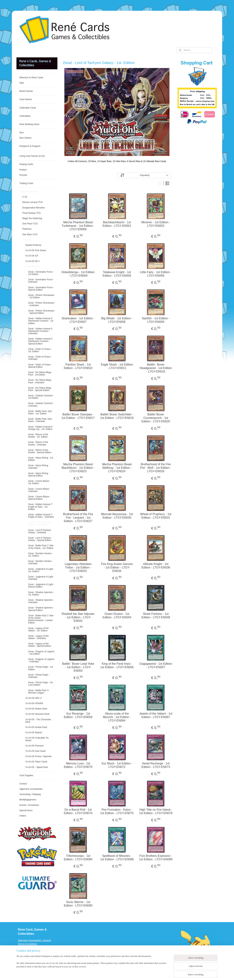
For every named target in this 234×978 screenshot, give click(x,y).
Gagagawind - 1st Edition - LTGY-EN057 (155, 665)
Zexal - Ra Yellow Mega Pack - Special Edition (39, 389)
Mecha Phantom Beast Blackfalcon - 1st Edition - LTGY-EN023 (78, 468)
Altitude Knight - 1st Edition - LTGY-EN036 (155, 565)
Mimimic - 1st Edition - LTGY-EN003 (155, 224)
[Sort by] (144, 175)
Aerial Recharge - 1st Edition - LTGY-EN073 (155, 765)
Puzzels (23, 175)
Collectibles (25, 116)
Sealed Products (33, 245)
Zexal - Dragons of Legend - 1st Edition (41, 652)
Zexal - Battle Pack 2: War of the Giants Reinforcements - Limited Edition (41, 619)
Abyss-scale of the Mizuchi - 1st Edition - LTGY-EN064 (117, 717)
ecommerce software (134, 971)
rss (122, 971)
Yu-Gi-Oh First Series (35, 250)
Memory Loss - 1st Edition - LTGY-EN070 (78, 765)
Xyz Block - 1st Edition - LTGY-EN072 (116, 765)
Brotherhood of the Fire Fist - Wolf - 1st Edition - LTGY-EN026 (155, 468)
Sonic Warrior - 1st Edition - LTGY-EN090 (78, 903)
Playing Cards (26, 164)
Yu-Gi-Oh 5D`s (32, 261)
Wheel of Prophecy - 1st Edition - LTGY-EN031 (155, 516)
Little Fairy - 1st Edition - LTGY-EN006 (156, 274)
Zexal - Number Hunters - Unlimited (40, 562)
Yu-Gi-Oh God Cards (35, 751)
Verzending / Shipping (30, 794)
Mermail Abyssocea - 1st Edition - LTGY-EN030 (117, 516)
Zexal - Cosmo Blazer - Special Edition (39, 497)
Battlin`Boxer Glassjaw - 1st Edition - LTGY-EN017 (78, 416)
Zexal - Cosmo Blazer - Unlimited (39, 490)
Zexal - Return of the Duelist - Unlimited (38, 443)
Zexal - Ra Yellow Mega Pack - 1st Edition (39, 373)
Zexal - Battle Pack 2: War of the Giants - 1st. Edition (41, 546)
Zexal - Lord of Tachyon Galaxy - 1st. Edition (39, 523)
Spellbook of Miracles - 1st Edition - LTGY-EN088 (117, 857)
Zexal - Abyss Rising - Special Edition (38, 474)
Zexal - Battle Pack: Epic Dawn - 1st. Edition (40, 412)
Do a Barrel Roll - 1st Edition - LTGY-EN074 (78, 811)
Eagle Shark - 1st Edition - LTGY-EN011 (117, 366)
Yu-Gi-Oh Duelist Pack (36, 727)
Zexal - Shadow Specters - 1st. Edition (41, 593)
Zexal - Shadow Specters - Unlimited (41, 601)
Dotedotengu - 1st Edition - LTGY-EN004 (78, 274)
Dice (21, 132)
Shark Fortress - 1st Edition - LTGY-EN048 (155, 615)
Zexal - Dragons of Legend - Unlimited (41, 660)
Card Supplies (26, 775)
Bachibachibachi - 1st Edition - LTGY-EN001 (117, 224)
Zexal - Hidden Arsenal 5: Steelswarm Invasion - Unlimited (40, 331)
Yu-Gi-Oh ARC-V (33, 698)
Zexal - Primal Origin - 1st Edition (40, 668)
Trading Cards (26, 183)
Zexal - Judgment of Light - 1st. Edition (41, 570)
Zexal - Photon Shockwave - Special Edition (41, 311)
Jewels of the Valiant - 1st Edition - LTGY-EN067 (155, 715)
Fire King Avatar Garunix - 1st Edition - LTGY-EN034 (117, 567)
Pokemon (27, 229)
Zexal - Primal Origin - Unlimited (39, 676)
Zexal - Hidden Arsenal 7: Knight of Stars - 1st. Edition (40, 506)
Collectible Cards (27, 108)
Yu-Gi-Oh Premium (34, 745)
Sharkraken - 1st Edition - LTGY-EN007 (78, 320)
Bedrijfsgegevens (27, 799)
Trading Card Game (29, 191)
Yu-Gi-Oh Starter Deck (36, 708)
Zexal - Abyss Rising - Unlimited (38, 466)
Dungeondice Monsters (33, 207)
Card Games (25, 99)
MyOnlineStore (163, 971)
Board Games (26, 91)
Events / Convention (29, 805)
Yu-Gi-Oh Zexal (32, 266)
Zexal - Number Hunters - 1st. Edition (40, 554)
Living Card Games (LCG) (32, 156)
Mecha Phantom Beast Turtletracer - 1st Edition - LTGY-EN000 (78, 226)
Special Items (26, 810)
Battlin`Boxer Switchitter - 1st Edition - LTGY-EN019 (117, 416)
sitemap (115, 971)
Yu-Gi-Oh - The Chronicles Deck (38, 720)
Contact (23, 783)
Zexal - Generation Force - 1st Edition (41, 273)
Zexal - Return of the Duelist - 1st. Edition (38, 435)
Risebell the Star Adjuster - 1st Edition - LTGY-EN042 (78, 617)
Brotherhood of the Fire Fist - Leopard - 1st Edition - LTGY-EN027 (78, 518)
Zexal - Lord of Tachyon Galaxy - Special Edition (39, 539)
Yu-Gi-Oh (26, 239)
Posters (23, 169)
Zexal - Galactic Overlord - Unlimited (41, 404)
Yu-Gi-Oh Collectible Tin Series (37, 739)
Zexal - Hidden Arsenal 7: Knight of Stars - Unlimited (41, 515)
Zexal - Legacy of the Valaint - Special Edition (39, 644)
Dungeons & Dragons (29, 146)
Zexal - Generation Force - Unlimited (41, 280)
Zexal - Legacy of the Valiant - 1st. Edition (38, 629)
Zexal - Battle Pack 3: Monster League (38, 691)
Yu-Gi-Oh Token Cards (36, 761)
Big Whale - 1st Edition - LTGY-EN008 (117, 320)
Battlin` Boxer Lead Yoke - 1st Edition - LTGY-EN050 (78, 667)
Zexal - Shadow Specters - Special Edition (41, 608)
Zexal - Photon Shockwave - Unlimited (41, 304)
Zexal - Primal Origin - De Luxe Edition (40, 683)
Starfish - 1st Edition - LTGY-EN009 (156, 320)
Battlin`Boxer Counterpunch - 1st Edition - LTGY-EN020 (155, 418)
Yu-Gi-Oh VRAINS (34, 703)
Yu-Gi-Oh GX (31, 255)
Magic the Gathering (32, 218)
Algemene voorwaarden (31, 789)
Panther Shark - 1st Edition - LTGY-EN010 (78, 366)
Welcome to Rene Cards (31, 77)
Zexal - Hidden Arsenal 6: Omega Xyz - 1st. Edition (40, 427)
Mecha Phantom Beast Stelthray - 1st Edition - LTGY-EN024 (117, 468)
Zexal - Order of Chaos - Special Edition (40, 365)
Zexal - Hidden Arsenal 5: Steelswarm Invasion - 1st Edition (40, 320)
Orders (22, 815)
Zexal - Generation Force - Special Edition (41, 288)
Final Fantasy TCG (31, 213)
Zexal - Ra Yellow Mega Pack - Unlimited (39, 381)
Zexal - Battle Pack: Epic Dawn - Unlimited (40, 420)
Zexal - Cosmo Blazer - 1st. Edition (39, 482)
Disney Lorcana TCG (32, 202)
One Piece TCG (30, 223)
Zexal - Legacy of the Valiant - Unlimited (38, 637)
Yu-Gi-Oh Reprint (33, 732)
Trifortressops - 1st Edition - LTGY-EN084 (78, 857)
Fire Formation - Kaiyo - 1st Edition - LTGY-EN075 (117, 811)
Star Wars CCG (29, 234)
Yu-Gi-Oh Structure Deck (37, 714)
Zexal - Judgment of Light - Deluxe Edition (41, 585)
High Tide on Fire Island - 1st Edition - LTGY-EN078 (155, 811)
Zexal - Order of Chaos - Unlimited (40, 357)
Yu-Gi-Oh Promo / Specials (38, 756)
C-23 (24, 197)
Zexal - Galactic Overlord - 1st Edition (41, 396)
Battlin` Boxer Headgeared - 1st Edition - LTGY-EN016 (156, 368)
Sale (21, 83)
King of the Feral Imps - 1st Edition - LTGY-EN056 (117, 665)
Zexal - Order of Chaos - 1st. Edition (40, 350)
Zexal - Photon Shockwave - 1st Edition (41, 296)
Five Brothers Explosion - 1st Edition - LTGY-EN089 (155, 857)
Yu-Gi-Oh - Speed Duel (36, 767)
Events (21, 958)
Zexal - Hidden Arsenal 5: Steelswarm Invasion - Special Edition (40, 341)
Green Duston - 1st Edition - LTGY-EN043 (117, 615)
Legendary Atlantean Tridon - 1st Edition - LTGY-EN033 (78, 567)
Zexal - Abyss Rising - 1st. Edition (41, 458)
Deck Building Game (29, 124)
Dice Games (25, 138)
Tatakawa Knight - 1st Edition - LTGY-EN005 (117, 274)
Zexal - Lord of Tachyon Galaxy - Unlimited (39, 531)
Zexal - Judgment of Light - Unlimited (41, 577)
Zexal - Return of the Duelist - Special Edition (39, 451)
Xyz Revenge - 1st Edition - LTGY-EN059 (78, 715)
